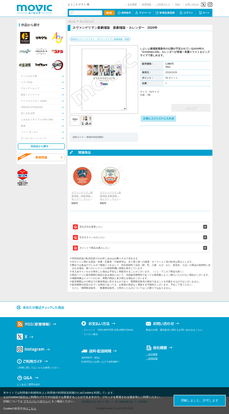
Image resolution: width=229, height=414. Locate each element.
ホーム (72, 21)
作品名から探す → (41, 146)
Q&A (177, 4)
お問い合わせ (192, 4)
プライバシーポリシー (37, 401)
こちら (32, 408)
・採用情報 (152, 358)
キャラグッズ (87, 21)
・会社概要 (152, 354)
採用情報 (146, 4)
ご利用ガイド (163, 4)
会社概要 (132, 4)
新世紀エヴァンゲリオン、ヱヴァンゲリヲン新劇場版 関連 (100, 39)
